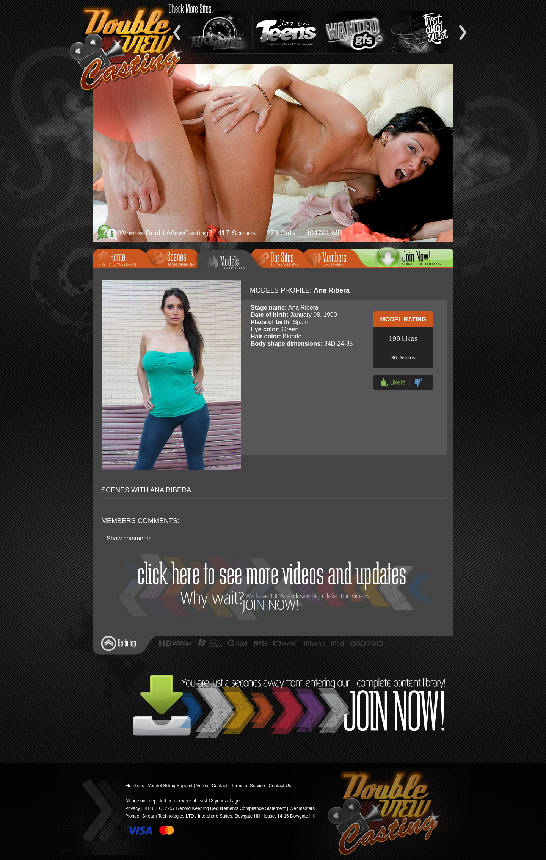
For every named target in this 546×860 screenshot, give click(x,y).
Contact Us (279, 785)
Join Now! (275, 587)
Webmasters (302, 808)
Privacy (132, 808)
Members (332, 257)
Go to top (118, 643)
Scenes (174, 257)
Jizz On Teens (286, 32)
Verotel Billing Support (170, 785)
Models (230, 261)
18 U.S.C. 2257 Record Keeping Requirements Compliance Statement (215, 808)
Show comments (129, 538)
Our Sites (280, 257)
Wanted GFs (354, 32)
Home (122, 257)
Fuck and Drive (218, 32)
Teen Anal (422, 32)
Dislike (418, 382)
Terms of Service (248, 785)
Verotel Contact (212, 785)
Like (392, 382)
